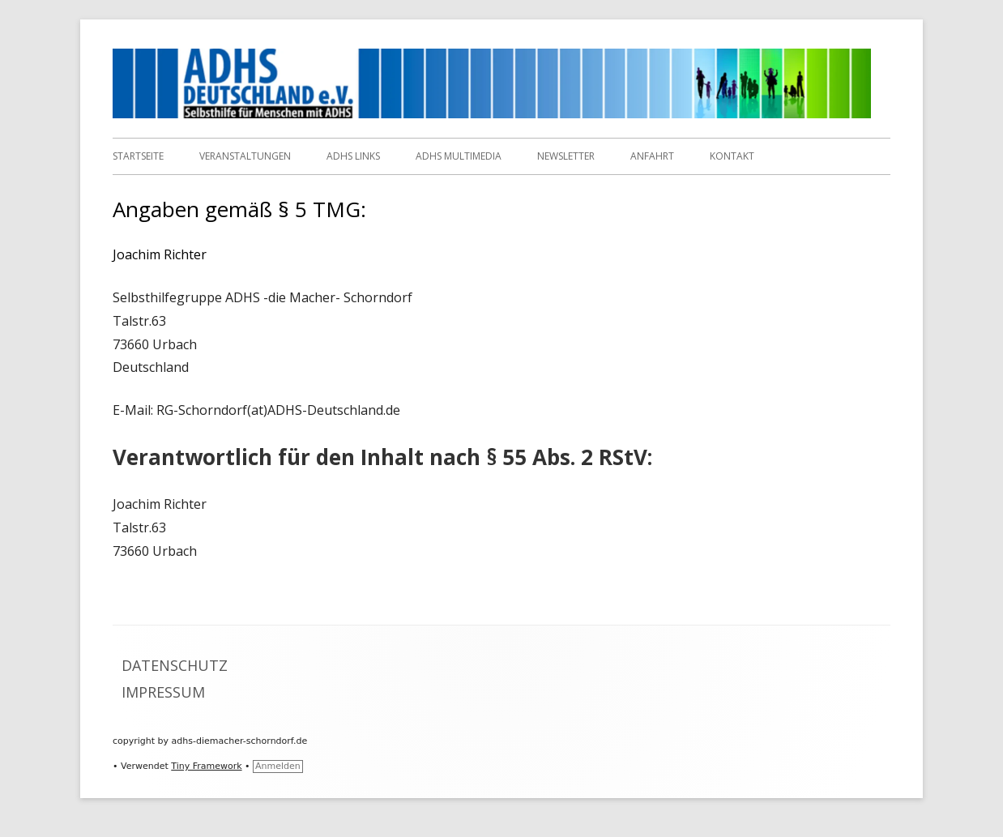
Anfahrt (652, 156)
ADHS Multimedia (459, 156)
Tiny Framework (206, 766)
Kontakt (732, 156)
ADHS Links (353, 156)
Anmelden (278, 766)
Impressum (163, 692)
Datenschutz (175, 665)
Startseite (138, 156)
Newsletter (566, 156)
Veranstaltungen (245, 156)
